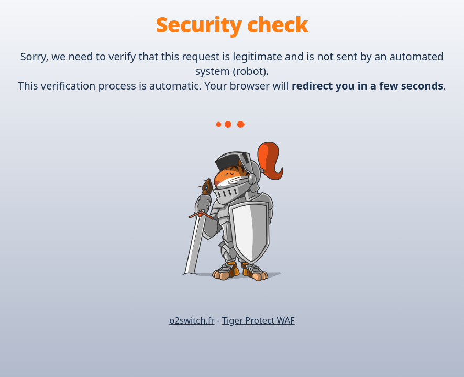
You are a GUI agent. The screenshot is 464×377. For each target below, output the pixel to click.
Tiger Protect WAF (258, 320)
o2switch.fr (191, 320)
